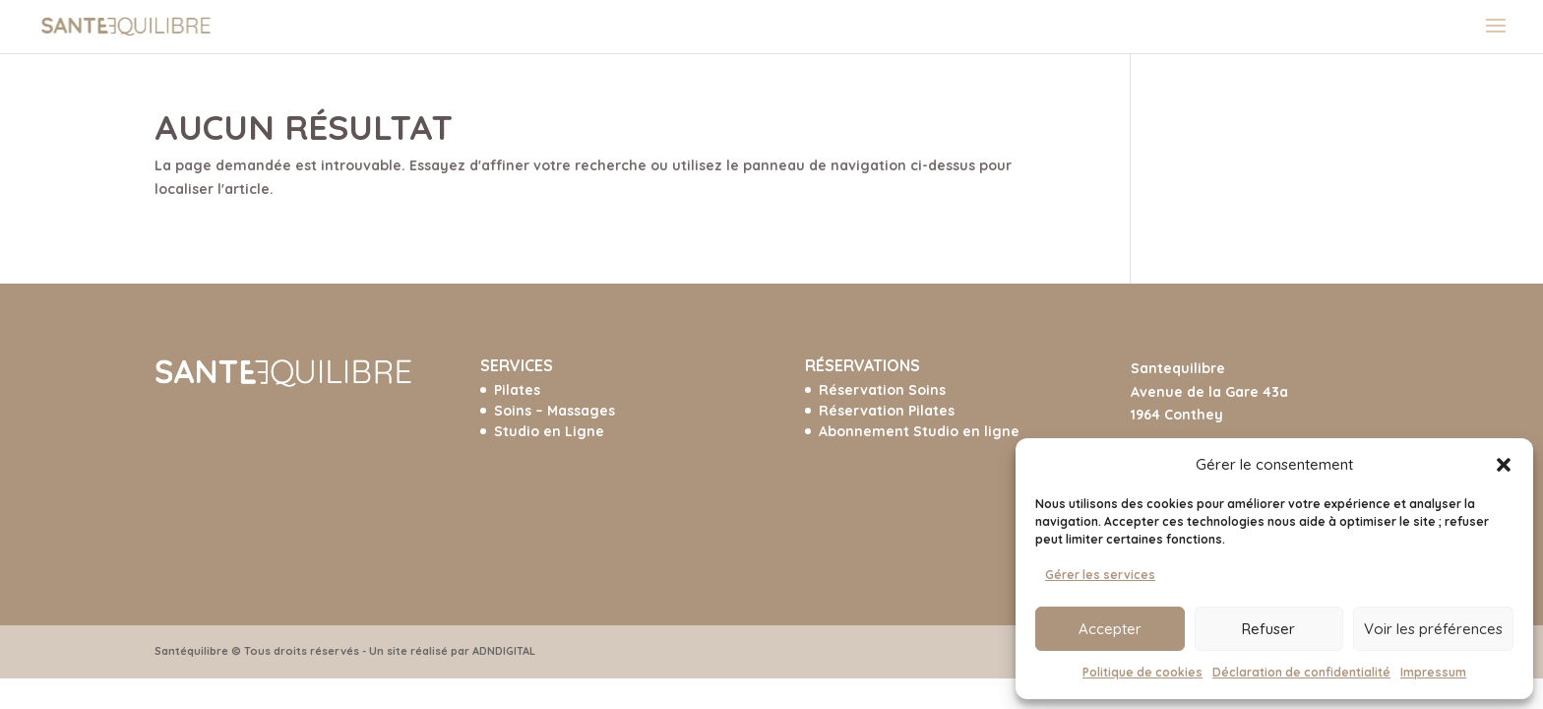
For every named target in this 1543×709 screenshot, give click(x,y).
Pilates (517, 390)
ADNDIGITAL (503, 651)
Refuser (1268, 628)
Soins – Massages (554, 410)
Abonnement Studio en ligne (919, 431)
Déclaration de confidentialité (1301, 672)
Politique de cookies (1142, 672)
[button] (1503, 465)
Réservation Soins (882, 390)
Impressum (1433, 672)
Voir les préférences (1433, 628)
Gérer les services (1100, 574)
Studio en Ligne (549, 431)
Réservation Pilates (887, 410)
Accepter (1110, 628)
